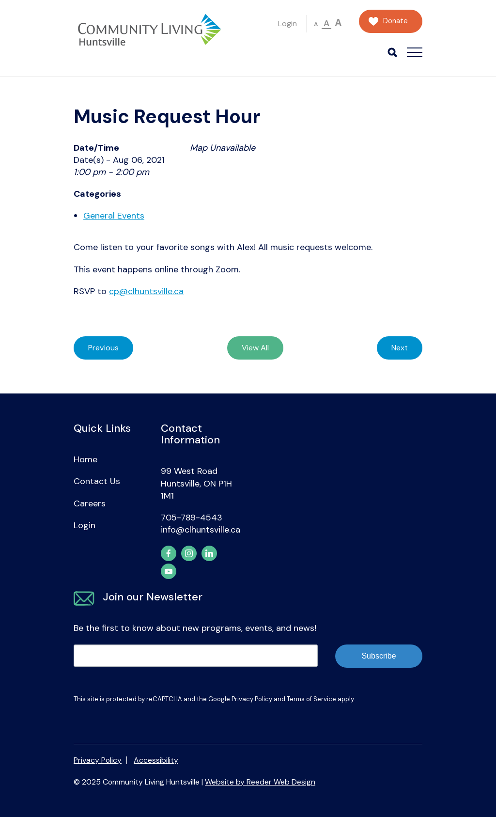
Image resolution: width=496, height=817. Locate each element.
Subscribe (378, 656)
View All (255, 348)
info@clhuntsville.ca (200, 529)
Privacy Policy (252, 699)
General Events (113, 215)
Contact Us (97, 481)
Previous (103, 348)
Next (399, 348)
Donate (395, 21)
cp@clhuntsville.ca (146, 291)
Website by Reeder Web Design (260, 782)
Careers (90, 503)
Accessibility (156, 760)
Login (287, 23)
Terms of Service (311, 699)
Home (85, 459)
